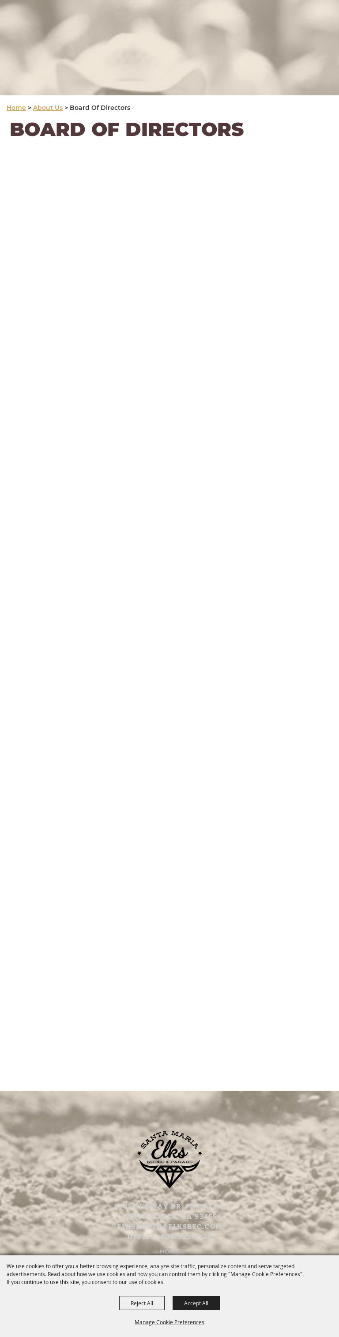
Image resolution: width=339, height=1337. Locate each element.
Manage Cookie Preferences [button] (169, 1322)
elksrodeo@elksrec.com (169, 1226)
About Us (48, 107)
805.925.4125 (186, 1236)
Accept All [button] (196, 1303)
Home (16, 107)
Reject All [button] (142, 1303)
